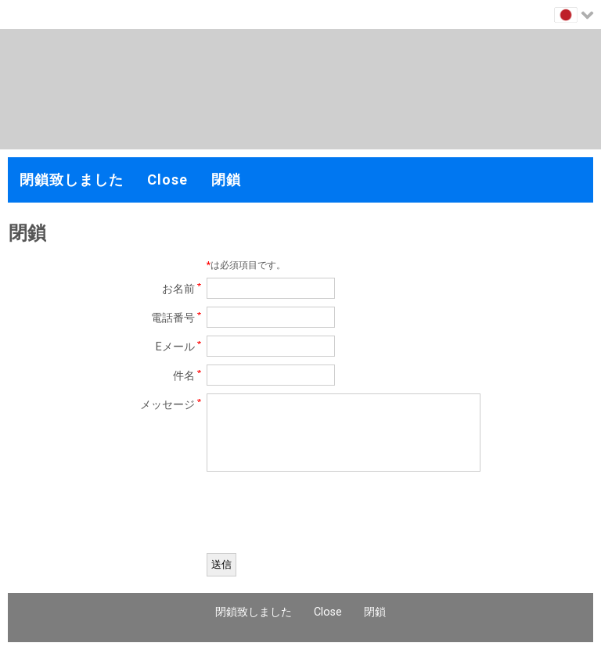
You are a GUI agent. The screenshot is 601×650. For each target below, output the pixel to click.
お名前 (178, 289)
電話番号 (173, 318)
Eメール (175, 347)
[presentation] (325, 514)
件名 (184, 375)
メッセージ (167, 404)
